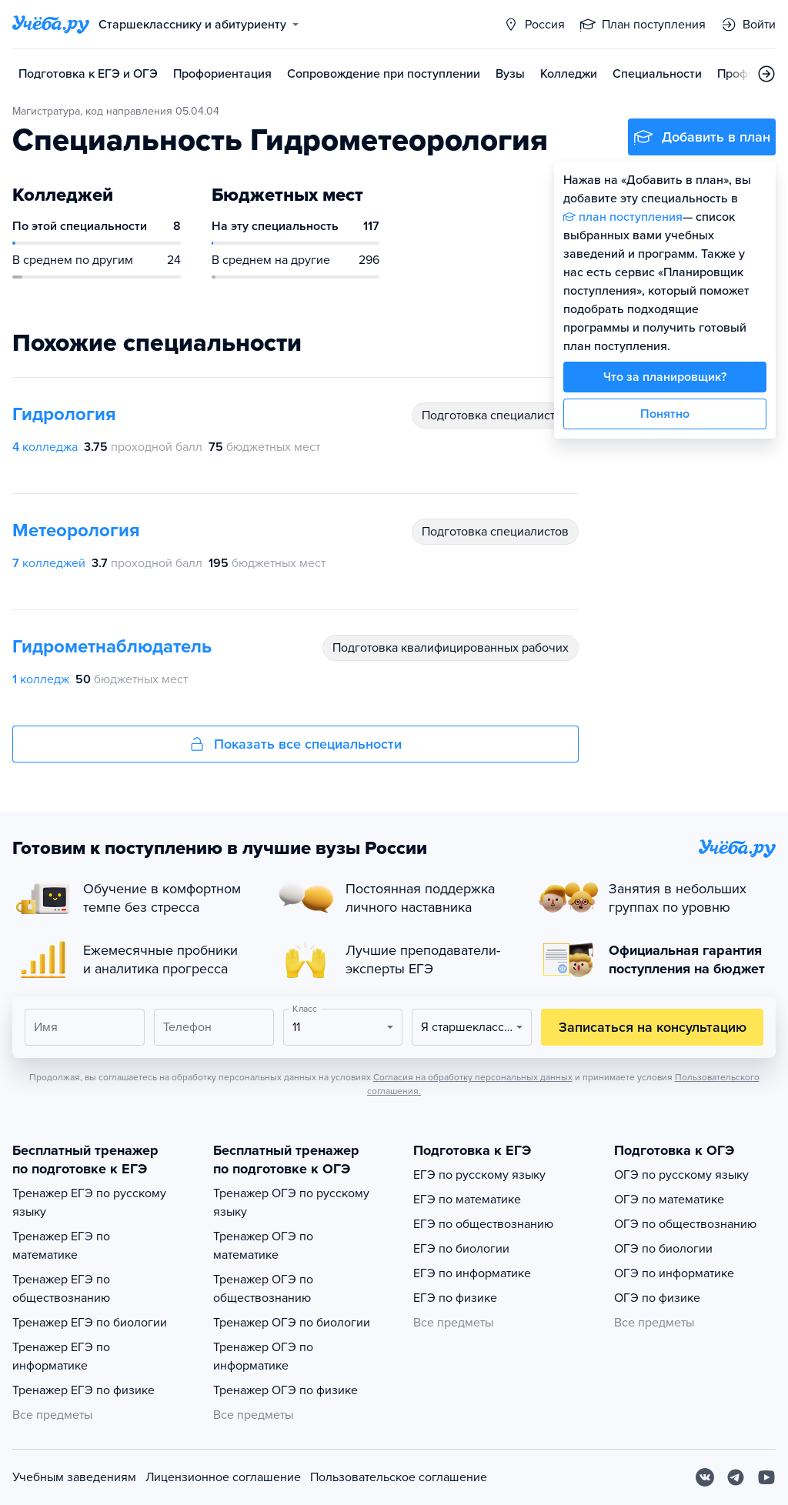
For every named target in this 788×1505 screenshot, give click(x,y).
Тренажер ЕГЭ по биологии (89, 1322)
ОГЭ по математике (669, 1199)
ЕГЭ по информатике (472, 1273)
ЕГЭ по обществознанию (483, 1224)
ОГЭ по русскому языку (681, 1175)
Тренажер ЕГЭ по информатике (61, 1356)
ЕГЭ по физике (455, 1298)
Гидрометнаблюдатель (112, 647)
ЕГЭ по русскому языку (479, 1175)
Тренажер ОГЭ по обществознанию (263, 1289)
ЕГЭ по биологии (461, 1248)
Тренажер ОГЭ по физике (285, 1390)
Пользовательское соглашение (398, 1477)
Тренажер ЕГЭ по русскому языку (89, 1203)
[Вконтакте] (705, 1477)
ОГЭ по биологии (663, 1248)
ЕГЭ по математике (467, 1199)
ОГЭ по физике (657, 1298)
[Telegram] (735, 1477)
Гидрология (64, 414)
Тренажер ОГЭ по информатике (263, 1356)
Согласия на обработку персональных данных (473, 1077)
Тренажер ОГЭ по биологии (291, 1322)
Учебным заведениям (74, 1477)
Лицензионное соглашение (223, 1477)
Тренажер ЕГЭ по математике (61, 1246)
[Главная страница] (50, 24)
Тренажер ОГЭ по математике (263, 1246)
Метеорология (76, 530)
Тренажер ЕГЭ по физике (83, 1390)
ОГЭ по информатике (674, 1273)
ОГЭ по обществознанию (685, 1224)
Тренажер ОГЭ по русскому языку (291, 1203)
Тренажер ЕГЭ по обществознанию (61, 1289)
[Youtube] (766, 1477)
